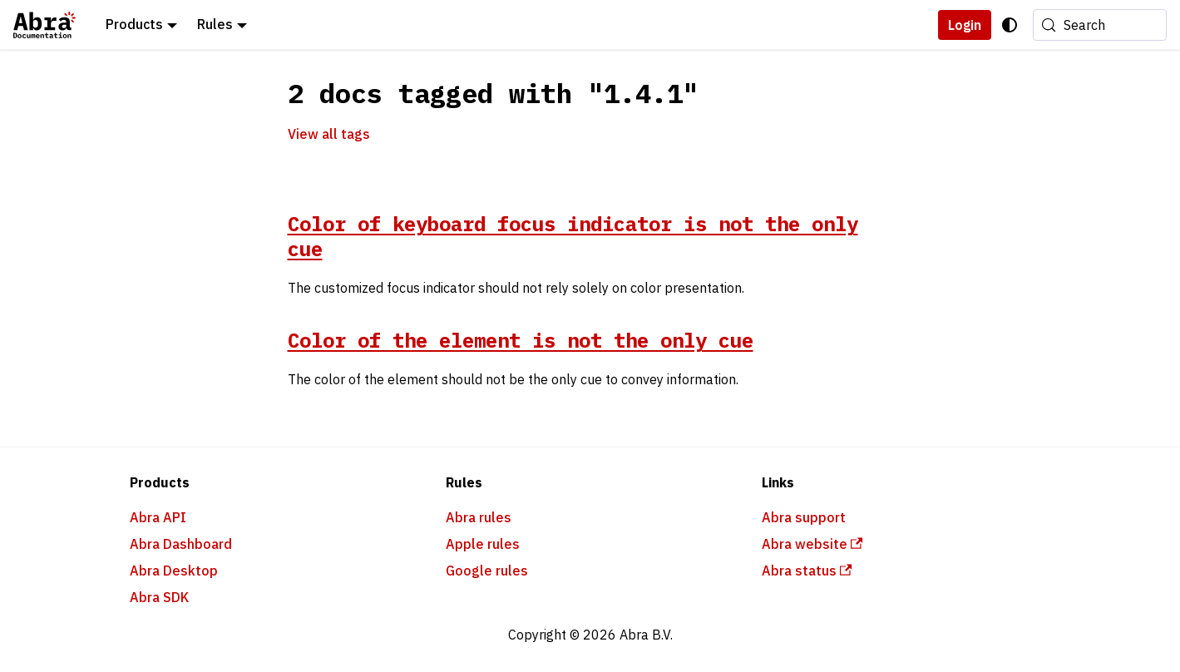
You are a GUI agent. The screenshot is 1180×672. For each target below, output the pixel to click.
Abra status (807, 570)
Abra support (804, 517)
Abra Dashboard (181, 544)
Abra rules (478, 517)
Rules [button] (215, 24)
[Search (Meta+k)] (1100, 25)
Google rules (487, 570)
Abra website (812, 544)
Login (964, 25)
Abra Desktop (174, 570)
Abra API (158, 517)
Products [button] (134, 24)
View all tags (329, 134)
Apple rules (483, 544)
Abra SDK (159, 597)
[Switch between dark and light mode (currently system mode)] (1009, 25)
